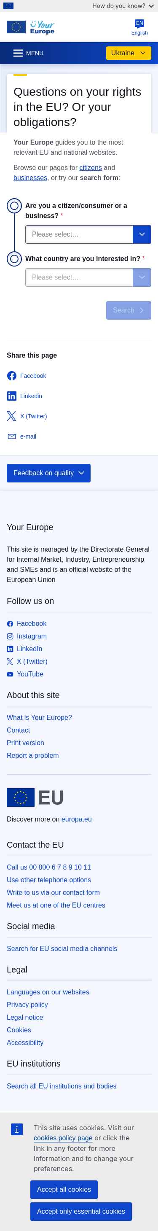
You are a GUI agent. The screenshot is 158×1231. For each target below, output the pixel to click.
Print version (25, 742)
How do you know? (123, 5)
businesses (30, 177)
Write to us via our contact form (53, 892)
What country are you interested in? (85, 258)
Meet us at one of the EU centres (56, 905)
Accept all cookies (64, 1189)
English (139, 27)
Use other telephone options (49, 880)
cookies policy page (63, 1138)
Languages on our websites (48, 992)
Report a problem (33, 755)
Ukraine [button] (128, 53)
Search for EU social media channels (62, 948)
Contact (18, 730)
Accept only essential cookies (81, 1211)
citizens (91, 167)
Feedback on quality (49, 473)
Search (129, 310)
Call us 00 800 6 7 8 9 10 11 (49, 867)
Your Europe (30, 527)
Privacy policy (27, 1004)
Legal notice (25, 1017)
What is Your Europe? (39, 717)
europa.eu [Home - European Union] (77, 819)
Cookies (19, 1030)
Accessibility (25, 1042)
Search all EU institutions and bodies (62, 1086)
